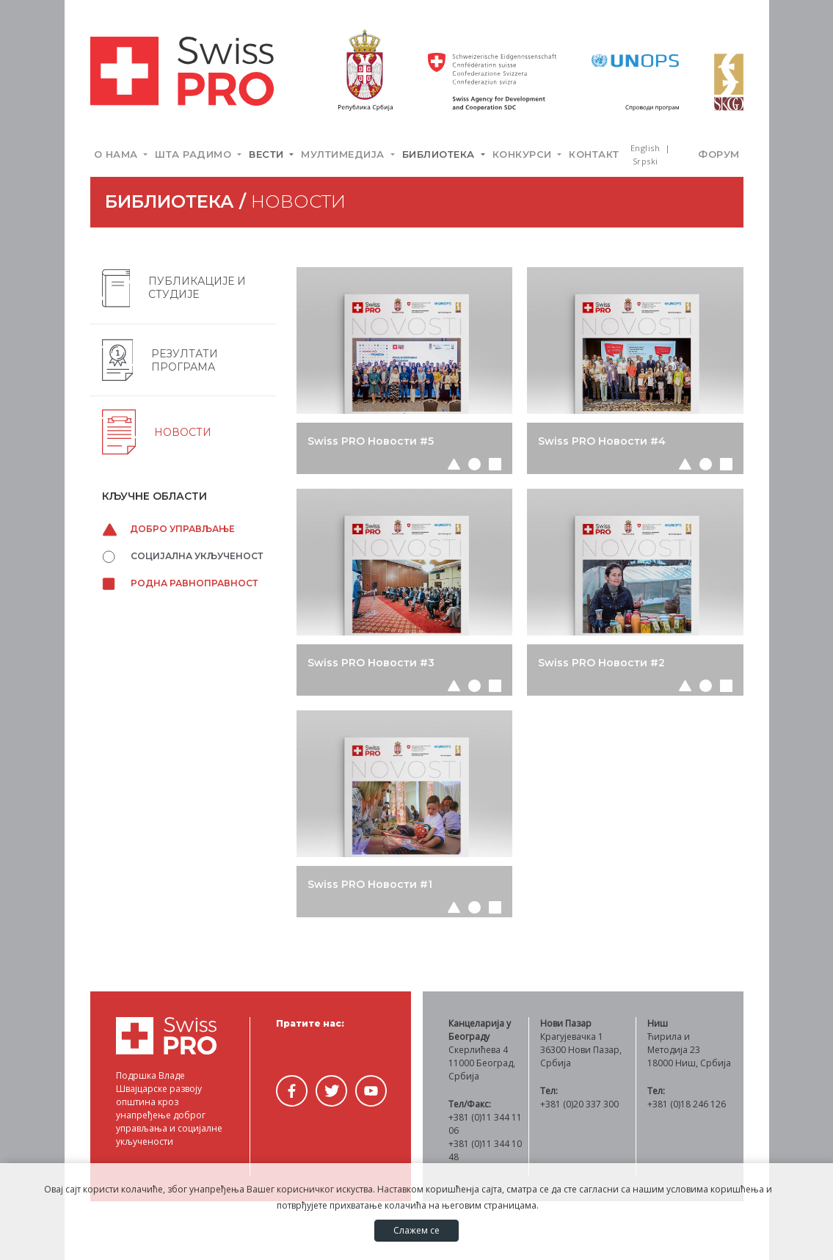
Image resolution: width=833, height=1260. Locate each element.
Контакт (594, 154)
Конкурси (524, 154)
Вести (268, 154)
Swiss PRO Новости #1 (370, 884)
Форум (719, 154)
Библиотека (440, 154)
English (646, 147)
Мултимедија (344, 154)
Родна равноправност (180, 583)
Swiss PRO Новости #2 (601, 662)
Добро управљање (169, 528)
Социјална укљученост (182, 555)
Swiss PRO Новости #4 (602, 441)
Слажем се (416, 1230)
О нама (118, 154)
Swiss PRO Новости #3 (371, 662)
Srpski (645, 161)
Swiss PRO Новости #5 (371, 441)
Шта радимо (195, 154)
